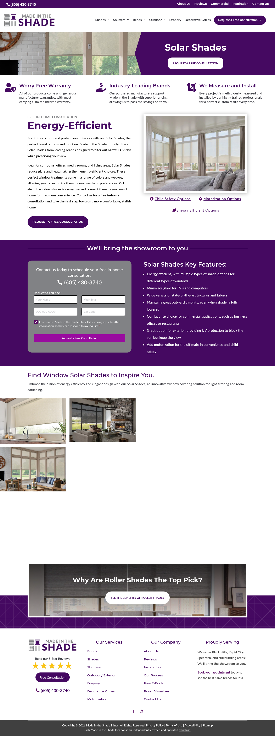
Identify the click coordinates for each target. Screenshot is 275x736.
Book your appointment (213, 672)
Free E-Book (153, 683)
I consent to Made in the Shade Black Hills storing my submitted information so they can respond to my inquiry (79, 324)
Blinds (92, 651)
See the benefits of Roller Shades (137, 597)
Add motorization (160, 344)
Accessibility (192, 725)
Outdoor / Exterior (101, 675)
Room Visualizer (156, 691)
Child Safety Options (173, 199)
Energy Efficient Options (197, 210)
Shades (93, 659)
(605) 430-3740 (83, 282)
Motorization (97, 699)
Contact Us (260, 3)
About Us (184, 3)
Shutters (94, 667)
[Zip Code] (103, 312)
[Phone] (56, 312)
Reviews (201, 3)
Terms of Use (174, 725)
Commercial (220, 3)
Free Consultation (53, 677)
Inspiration (240, 3)
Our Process (153, 675)
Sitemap (207, 725)
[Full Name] (56, 299)
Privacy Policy (155, 725)
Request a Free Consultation (58, 222)
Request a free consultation (195, 63)
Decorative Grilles (101, 691)
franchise (184, 730)
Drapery (93, 683)
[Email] (103, 299)
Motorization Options (222, 199)
